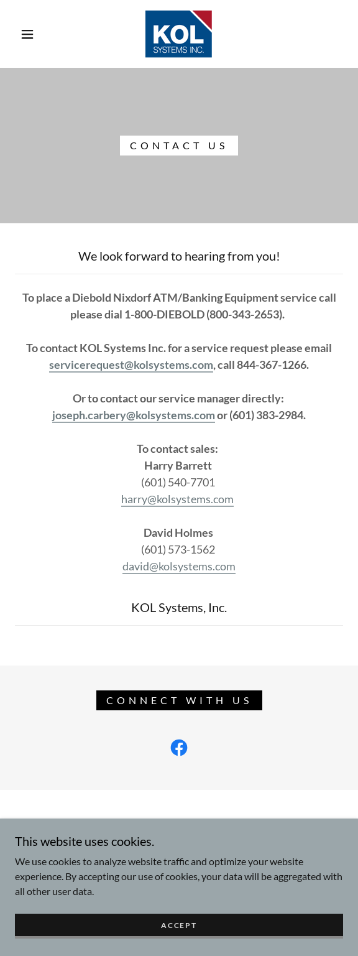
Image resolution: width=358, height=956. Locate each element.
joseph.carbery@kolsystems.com (133, 415)
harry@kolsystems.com (177, 499)
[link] (179, 34)
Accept (178, 933)
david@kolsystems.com (179, 566)
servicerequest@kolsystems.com (131, 364)
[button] (31, 34)
